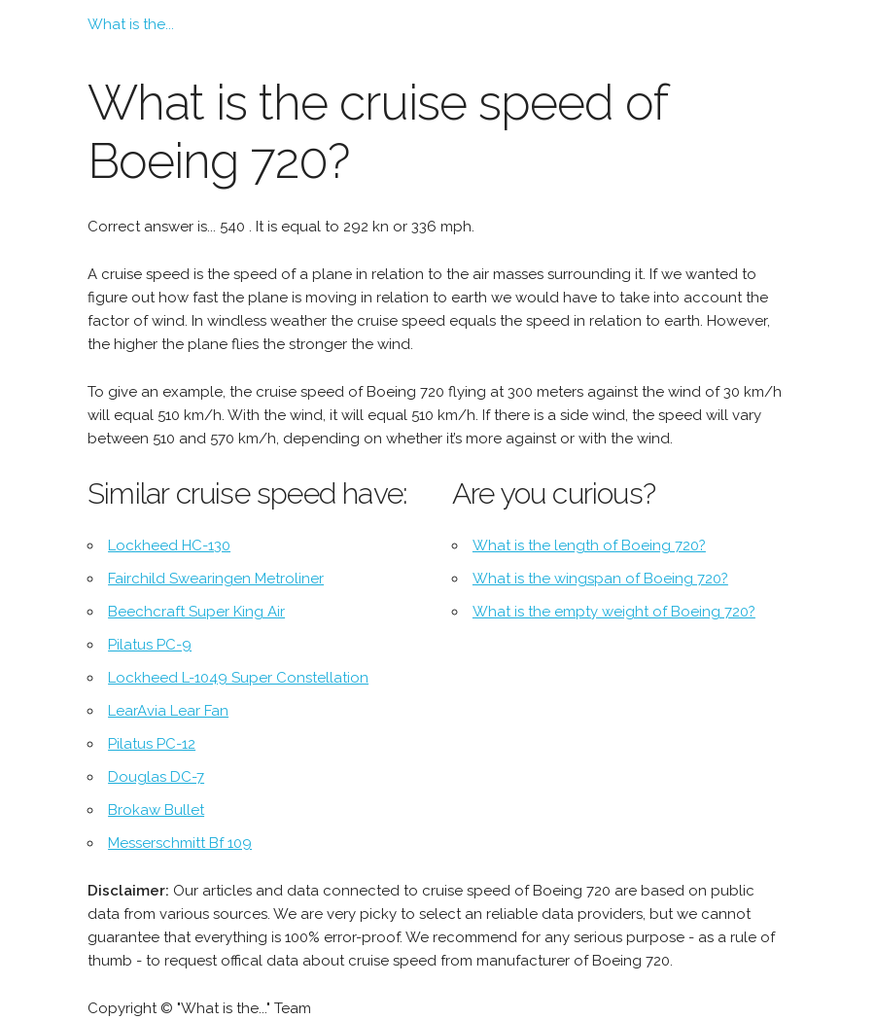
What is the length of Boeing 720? (589, 545)
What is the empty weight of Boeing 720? (614, 611)
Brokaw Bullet (156, 810)
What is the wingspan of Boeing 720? (600, 578)
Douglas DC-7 (156, 777)
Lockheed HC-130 (169, 545)
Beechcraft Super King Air (196, 611)
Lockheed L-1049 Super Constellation (238, 677)
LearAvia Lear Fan (168, 711)
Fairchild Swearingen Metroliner (216, 578)
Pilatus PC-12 (151, 744)
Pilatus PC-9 (150, 644)
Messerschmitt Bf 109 (180, 843)
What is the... (131, 24)
